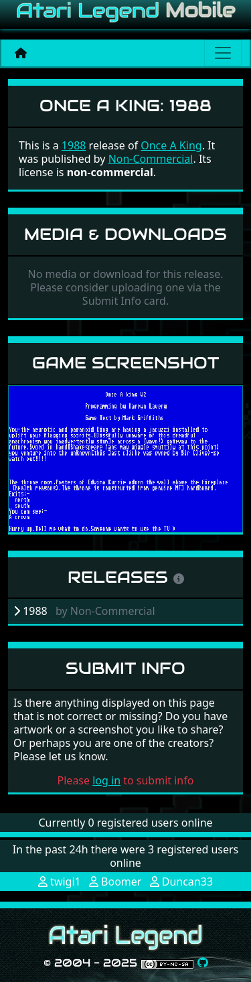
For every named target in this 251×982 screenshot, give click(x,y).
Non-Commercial (150, 158)
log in (106, 780)
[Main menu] (223, 53)
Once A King (171, 145)
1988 (74, 145)
